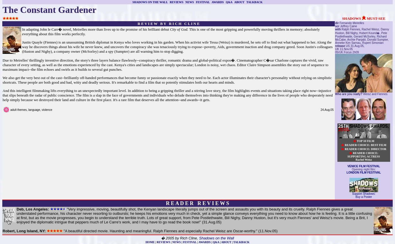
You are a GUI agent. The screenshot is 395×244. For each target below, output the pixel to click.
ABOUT (239, 2)
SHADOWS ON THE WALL (150, 2)
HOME (150, 242)
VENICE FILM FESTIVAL (363, 166)
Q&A (229, 2)
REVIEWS (176, 2)
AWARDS (218, 2)
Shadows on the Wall (216, 238)
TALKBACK (255, 2)
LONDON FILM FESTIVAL (364, 172)
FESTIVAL (203, 2)
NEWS (189, 2)
